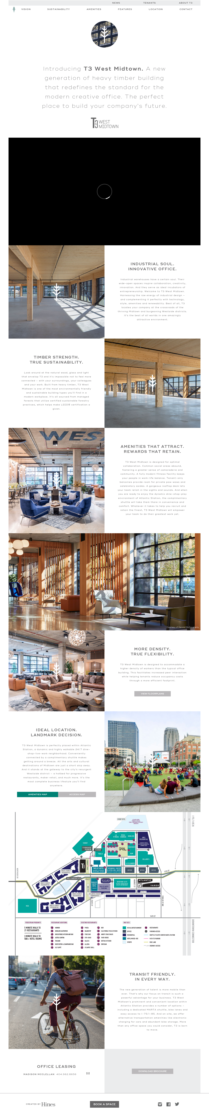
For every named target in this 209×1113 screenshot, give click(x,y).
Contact (186, 9)
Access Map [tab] (77, 794)
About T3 (186, 3)
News (116, 3)
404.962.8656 (66, 1074)
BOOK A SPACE (104, 1104)
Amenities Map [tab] (37, 794)
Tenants (149, 3)
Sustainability (58, 9)
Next (189, 582)
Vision (26, 9)
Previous (20, 582)
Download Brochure (152, 1071)
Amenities (94, 9)
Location (156, 9)
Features (125, 9)
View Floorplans (152, 693)
